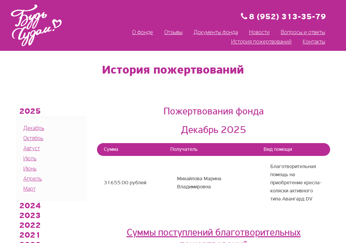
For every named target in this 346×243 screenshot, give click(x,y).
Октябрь (33, 138)
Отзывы (173, 32)
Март (29, 189)
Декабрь (33, 128)
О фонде (142, 32)
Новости (259, 32)
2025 (30, 112)
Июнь (29, 169)
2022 (30, 226)
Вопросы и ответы (303, 32)
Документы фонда (216, 32)
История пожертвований (261, 42)
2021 (30, 236)
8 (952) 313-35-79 (287, 17)
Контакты (314, 42)
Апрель (32, 179)
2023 (30, 216)
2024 (30, 206)
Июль (29, 159)
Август (31, 148)
